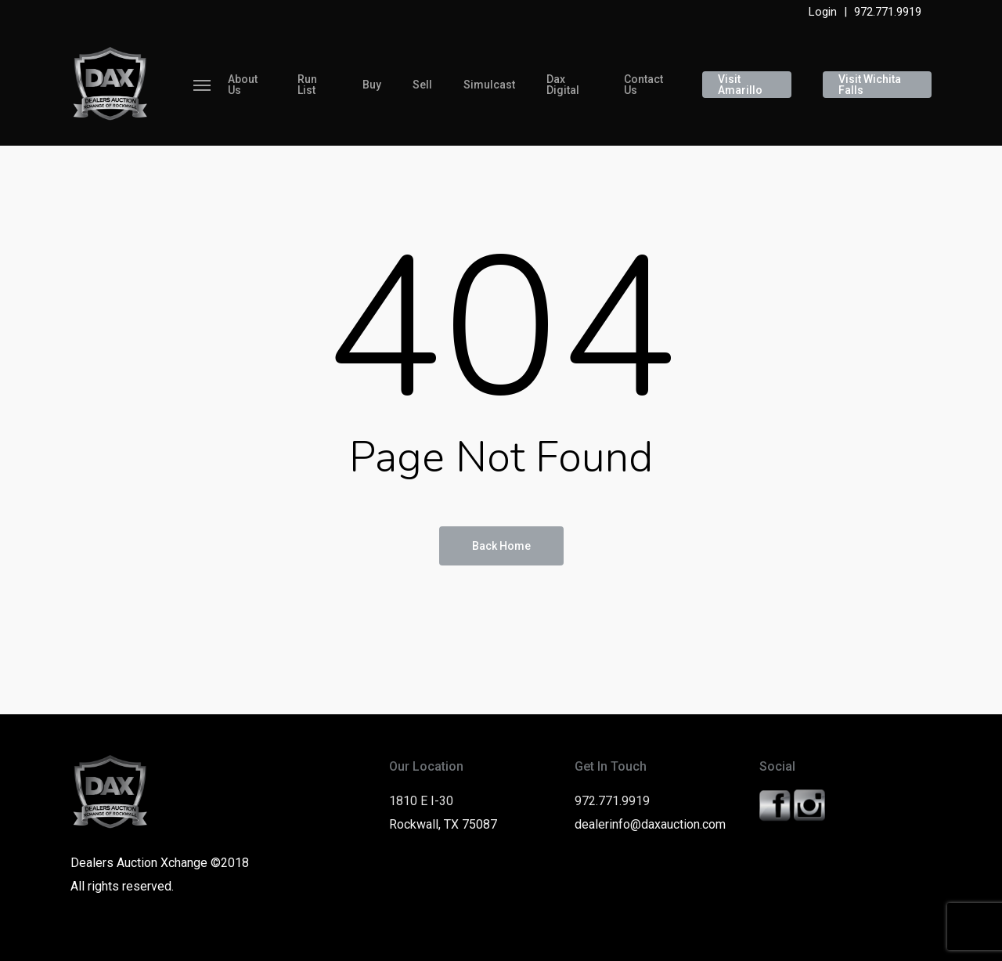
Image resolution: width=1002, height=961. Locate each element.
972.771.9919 (887, 12)
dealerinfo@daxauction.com (650, 824)
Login (823, 12)
